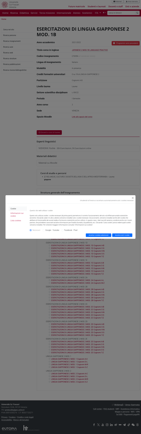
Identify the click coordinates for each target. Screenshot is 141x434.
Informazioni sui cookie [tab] (17, 214)
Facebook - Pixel (70, 230)
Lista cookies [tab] (16, 220)
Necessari (36, 230)
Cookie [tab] (13, 209)
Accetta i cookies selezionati (98, 235)
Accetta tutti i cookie (122, 235)
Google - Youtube (52, 230)
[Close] (133, 198)
